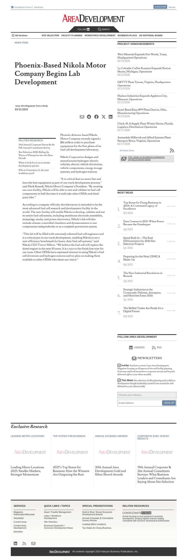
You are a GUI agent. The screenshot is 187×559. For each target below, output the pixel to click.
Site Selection (50, 522)
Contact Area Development (20, 526)
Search (104, 29)
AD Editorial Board (150, 35)
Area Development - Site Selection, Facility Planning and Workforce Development (93, 18)
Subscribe (160, 7)
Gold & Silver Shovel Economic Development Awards (97, 513)
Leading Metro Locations (94, 524)
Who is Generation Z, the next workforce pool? (34, 172)
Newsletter (19, 518)
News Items (21, 42)
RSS (157, 348)
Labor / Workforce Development (52, 517)
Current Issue (20, 522)
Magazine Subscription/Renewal (24, 513)
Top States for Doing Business (96, 528)
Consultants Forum (23, 7)
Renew (172, 7)
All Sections (21, 35)
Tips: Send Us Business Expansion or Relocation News (146, 158)
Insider (146, 370)
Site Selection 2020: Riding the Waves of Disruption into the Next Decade (36, 155)
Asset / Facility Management (57, 512)
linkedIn (137, 348)
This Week (146, 383)
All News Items (127, 150)
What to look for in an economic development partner (34, 164)
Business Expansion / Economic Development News (58, 526)
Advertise (38, 7)
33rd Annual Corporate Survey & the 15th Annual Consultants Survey (37, 146)
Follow (84, 29)
